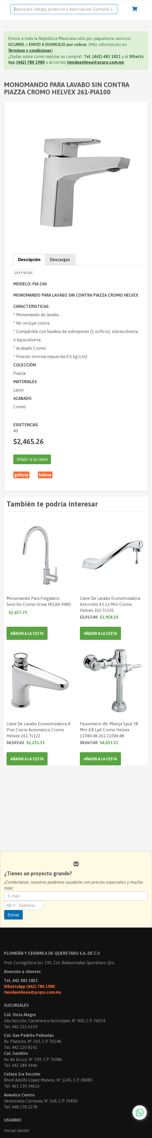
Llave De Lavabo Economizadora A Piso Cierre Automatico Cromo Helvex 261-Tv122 (39, 729)
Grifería (21, 475)
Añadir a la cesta (32, 459)
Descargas (60, 259)
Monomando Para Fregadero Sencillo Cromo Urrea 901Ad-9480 (39, 601)
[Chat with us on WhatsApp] (139, 1112)
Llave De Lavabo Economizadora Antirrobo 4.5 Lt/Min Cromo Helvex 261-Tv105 (110, 604)
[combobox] (10, 905)
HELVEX (45, 475)
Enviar (13, 914)
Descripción (29, 259)
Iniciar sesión (16, 1130)
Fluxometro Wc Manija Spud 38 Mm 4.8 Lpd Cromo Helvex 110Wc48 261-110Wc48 (109, 729)
